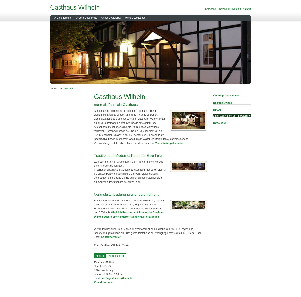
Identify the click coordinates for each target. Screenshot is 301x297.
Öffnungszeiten (116, 255)
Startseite (210, 9)
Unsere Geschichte (86, 17)
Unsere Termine (62, 17)
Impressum (224, 9)
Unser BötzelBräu (111, 17)
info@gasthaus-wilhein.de (117, 278)
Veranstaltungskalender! (169, 143)
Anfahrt (247, 9)
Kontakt (236, 9)
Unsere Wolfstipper (136, 17)
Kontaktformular (110, 237)
